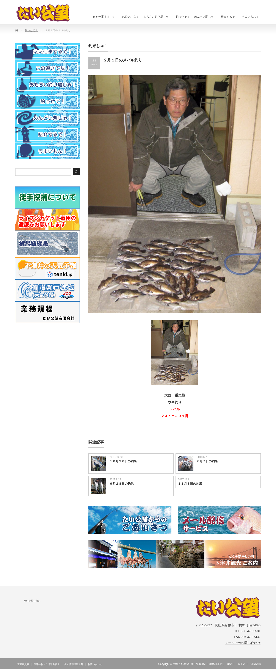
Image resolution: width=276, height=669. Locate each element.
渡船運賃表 (23, 664)
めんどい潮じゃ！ (205, 16)
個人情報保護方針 (73, 664)
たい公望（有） (32, 600)
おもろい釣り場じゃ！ (157, 16)
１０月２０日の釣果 (123, 461)
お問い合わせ (95, 664)
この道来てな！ (129, 16)
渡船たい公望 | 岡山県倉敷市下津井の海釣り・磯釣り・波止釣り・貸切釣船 (217, 664)
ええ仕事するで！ (104, 16)
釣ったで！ (183, 16)
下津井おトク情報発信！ (47, 664)
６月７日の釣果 (207, 461)
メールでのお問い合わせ (242, 643)
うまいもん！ (250, 16)
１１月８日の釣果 (190, 483)
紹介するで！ (229, 16)
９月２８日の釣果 (122, 483)
